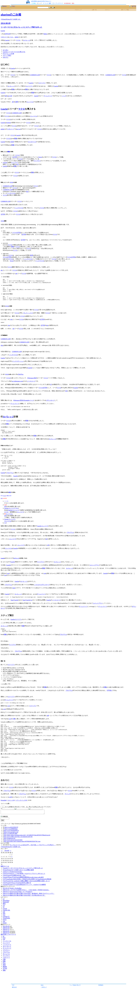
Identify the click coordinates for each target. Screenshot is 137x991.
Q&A (42, 985)
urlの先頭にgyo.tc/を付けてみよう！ (41, 1)
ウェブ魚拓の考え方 (75, 985)
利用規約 (100, 985)
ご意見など (44, 987)
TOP (13, 985)
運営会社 (14, 987)
